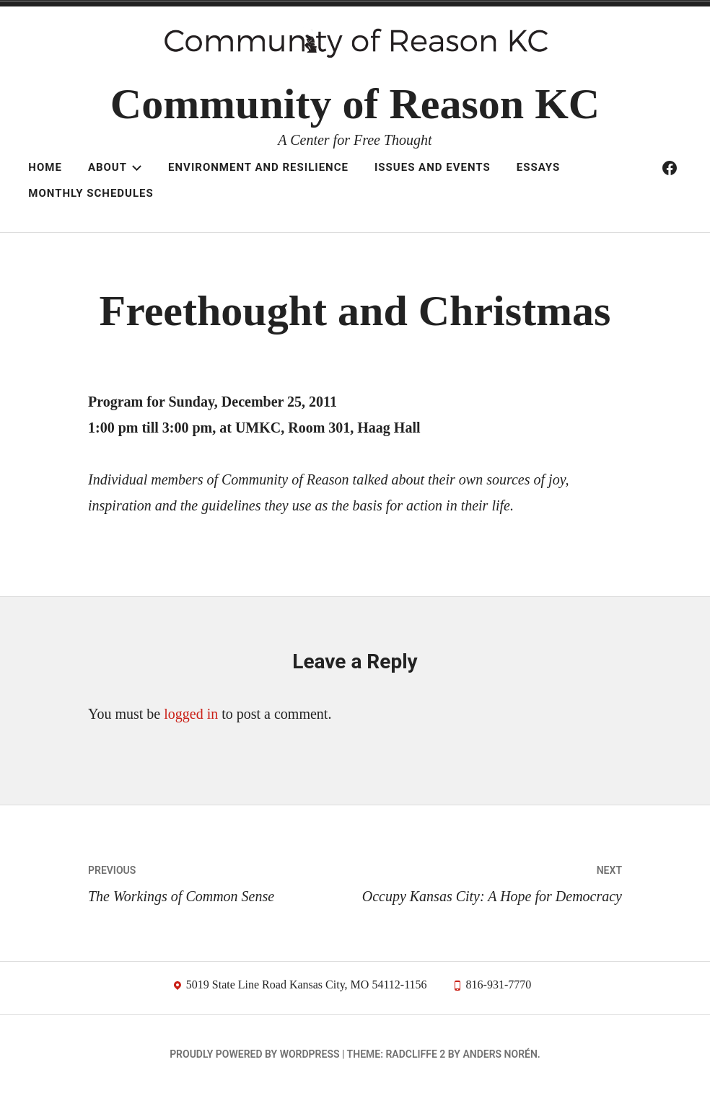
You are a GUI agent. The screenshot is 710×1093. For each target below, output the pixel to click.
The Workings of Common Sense (221, 880)
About (115, 167)
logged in (191, 714)
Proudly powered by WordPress (254, 1054)
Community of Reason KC (355, 104)
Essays (538, 167)
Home (45, 167)
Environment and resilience (258, 167)
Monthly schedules (90, 193)
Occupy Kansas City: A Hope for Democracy (488, 880)
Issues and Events (432, 167)
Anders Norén (500, 1054)
